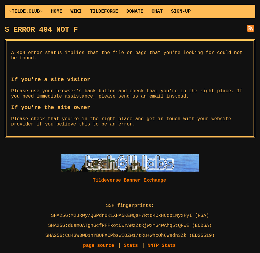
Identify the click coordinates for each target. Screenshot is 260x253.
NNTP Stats (161, 245)
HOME (56, 11)
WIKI (76, 11)
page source (98, 245)
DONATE (134, 11)
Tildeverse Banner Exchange (129, 180)
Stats (131, 245)
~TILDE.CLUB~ (26, 11)
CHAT (157, 11)
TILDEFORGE (104, 11)
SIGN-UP (181, 11)
